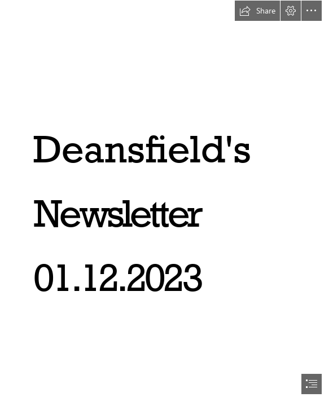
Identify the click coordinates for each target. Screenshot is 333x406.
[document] (166, 203)
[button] (257, 11)
